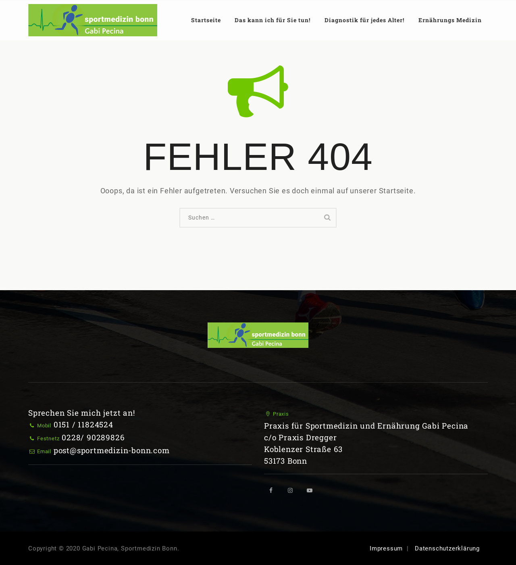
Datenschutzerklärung (447, 548)
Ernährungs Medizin (450, 20)
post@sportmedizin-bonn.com (112, 450)
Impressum (386, 548)
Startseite (206, 20)
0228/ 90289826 (93, 437)
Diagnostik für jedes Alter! (364, 20)
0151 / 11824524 (83, 424)
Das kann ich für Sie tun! (272, 20)
